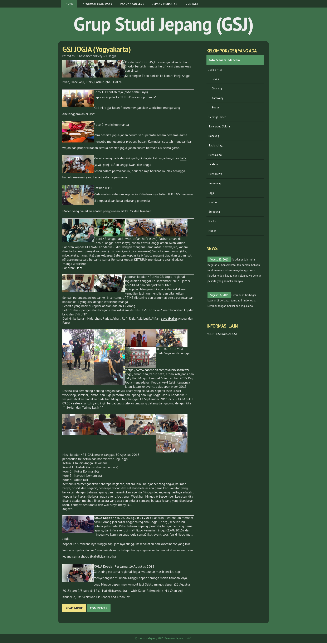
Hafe (79, 268)
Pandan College (132, 4)
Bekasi (215, 79)
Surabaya (214, 211)
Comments (98, 608)
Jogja (212, 193)
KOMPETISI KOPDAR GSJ (222, 334)
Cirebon (213, 164)
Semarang (215, 183)
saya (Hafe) (169, 318)
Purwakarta (215, 155)
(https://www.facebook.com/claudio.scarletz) (157, 370)
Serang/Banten (217, 117)
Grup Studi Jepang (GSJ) (163, 24)
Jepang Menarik (164, 4)
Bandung (214, 136)
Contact (192, 4)
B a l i (212, 221)
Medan (212, 231)
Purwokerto (215, 174)
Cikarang (217, 88)
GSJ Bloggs (109, 56)
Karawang (218, 98)
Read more (74, 608)
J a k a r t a (215, 69)
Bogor (215, 107)
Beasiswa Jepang (174, 638)
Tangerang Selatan (220, 126)
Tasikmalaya (216, 145)
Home (69, 4)
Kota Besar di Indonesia (224, 60)
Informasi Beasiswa (97, 4)
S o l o (213, 202)
